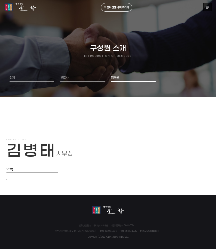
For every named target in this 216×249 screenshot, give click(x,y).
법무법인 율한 (20, 7)
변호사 (64, 78)
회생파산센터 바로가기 (116, 7)
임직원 (115, 78)
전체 (12, 78)
